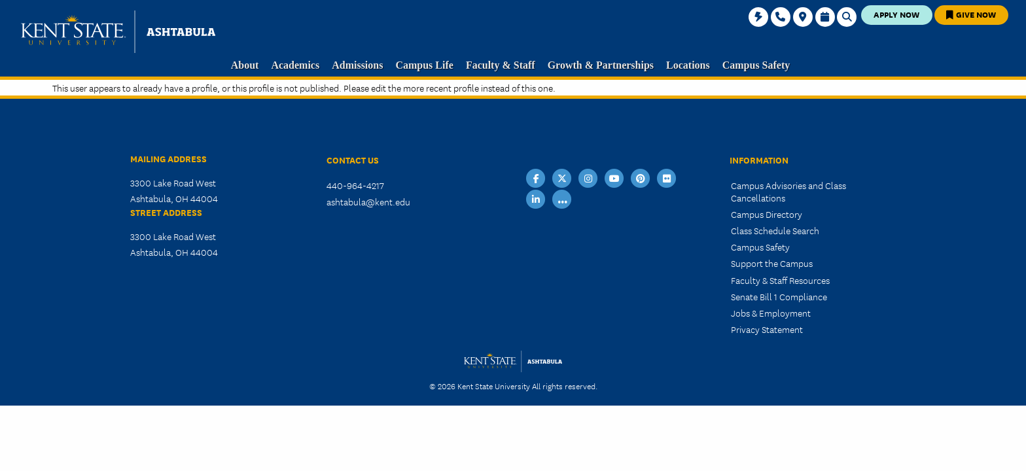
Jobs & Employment (771, 312)
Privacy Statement (767, 329)
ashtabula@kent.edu (368, 201)
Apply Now (896, 14)
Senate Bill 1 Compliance (779, 296)
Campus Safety (760, 246)
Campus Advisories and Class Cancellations (788, 191)
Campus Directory (766, 214)
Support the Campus (772, 263)
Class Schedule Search (775, 230)
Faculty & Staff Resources (780, 280)
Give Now (971, 14)
